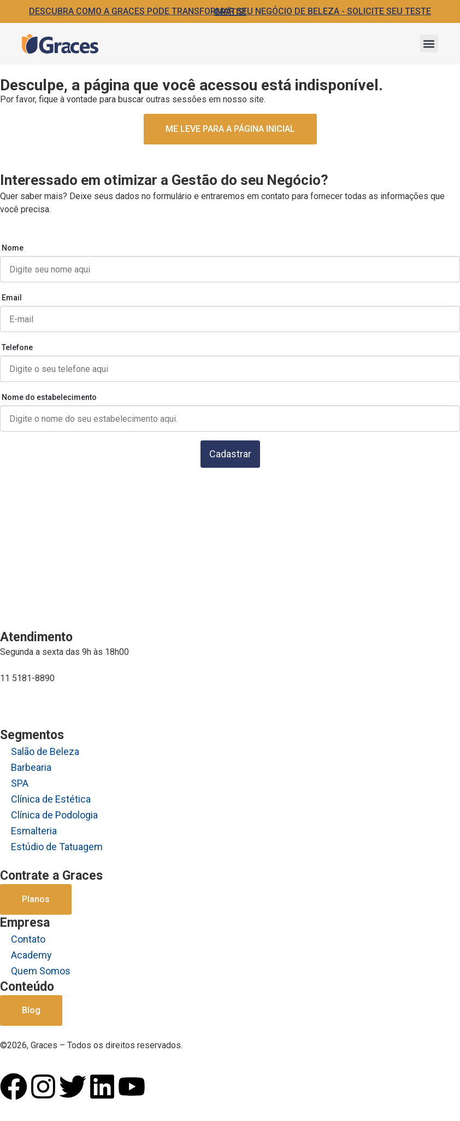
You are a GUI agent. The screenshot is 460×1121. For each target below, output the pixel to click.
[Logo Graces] (60, 44)
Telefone (17, 347)
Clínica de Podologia (54, 815)
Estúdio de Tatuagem (57, 846)
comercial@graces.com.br (49, 699)
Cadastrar (230, 454)
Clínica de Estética (51, 799)
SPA (19, 783)
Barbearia (31, 767)
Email (12, 297)
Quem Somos (40, 971)
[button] (429, 43)
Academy (31, 955)
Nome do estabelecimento (49, 397)
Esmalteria (34, 831)
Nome (12, 248)
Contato (28, 939)
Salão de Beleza (45, 751)
